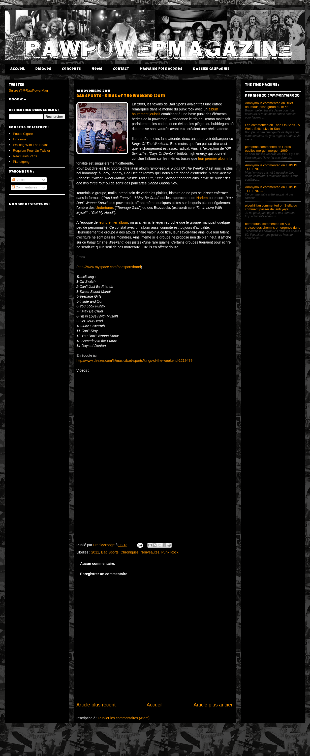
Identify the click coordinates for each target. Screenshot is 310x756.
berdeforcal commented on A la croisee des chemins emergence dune (272, 225)
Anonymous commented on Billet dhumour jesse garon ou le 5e (269, 105)
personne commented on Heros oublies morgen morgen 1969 (268, 148)
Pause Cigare (23, 134)
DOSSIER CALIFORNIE (211, 69)
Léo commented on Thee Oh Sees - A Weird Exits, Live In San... (272, 127)
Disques (43, 69)
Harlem (202, 198)
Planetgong (21, 162)
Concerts (71, 69)
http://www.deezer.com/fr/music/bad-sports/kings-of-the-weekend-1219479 (134, 361)
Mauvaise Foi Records (161, 69)
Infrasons (19, 139)
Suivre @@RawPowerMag (28, 90)
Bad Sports (109, 552)
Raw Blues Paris (25, 156)
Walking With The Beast (30, 145)
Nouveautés (150, 552)
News (96, 69)
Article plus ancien (214, 704)
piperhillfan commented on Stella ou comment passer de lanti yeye (271, 207)
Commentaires (24, 187)
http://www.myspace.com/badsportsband (109, 267)
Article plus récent (96, 704)
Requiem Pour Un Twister (31, 150)
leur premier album (213, 158)
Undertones (105, 208)
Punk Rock (169, 552)
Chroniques (129, 552)
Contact (121, 69)
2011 (95, 552)
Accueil (17, 69)
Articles (19, 180)
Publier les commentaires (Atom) (123, 718)
